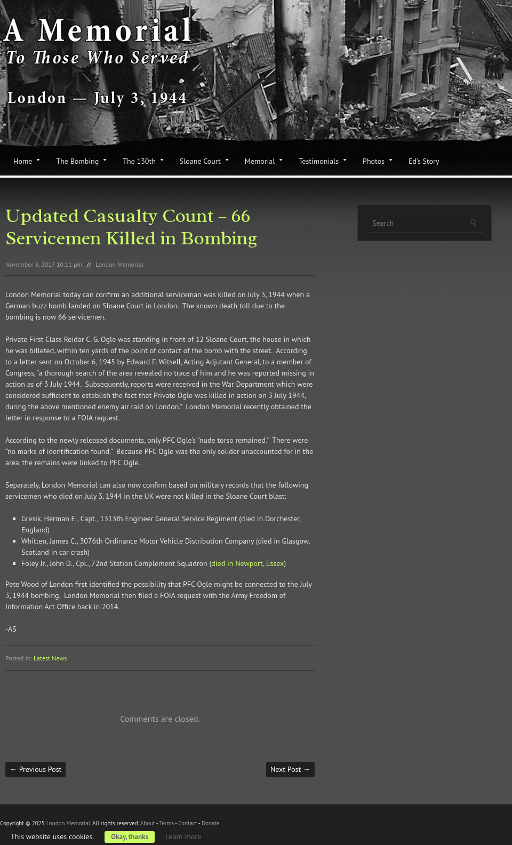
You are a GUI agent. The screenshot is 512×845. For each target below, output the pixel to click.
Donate (211, 823)
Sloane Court (200, 161)
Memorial (260, 161)
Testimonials (319, 161)
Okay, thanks (129, 836)
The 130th (139, 161)
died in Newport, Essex (247, 563)
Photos (374, 161)
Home (22, 161)
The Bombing (77, 161)
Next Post (290, 769)
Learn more (183, 836)
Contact (187, 823)
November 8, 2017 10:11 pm (43, 264)
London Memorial (119, 264)
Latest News (50, 658)
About (147, 823)
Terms (166, 823)
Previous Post (35, 769)
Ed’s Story (424, 161)
